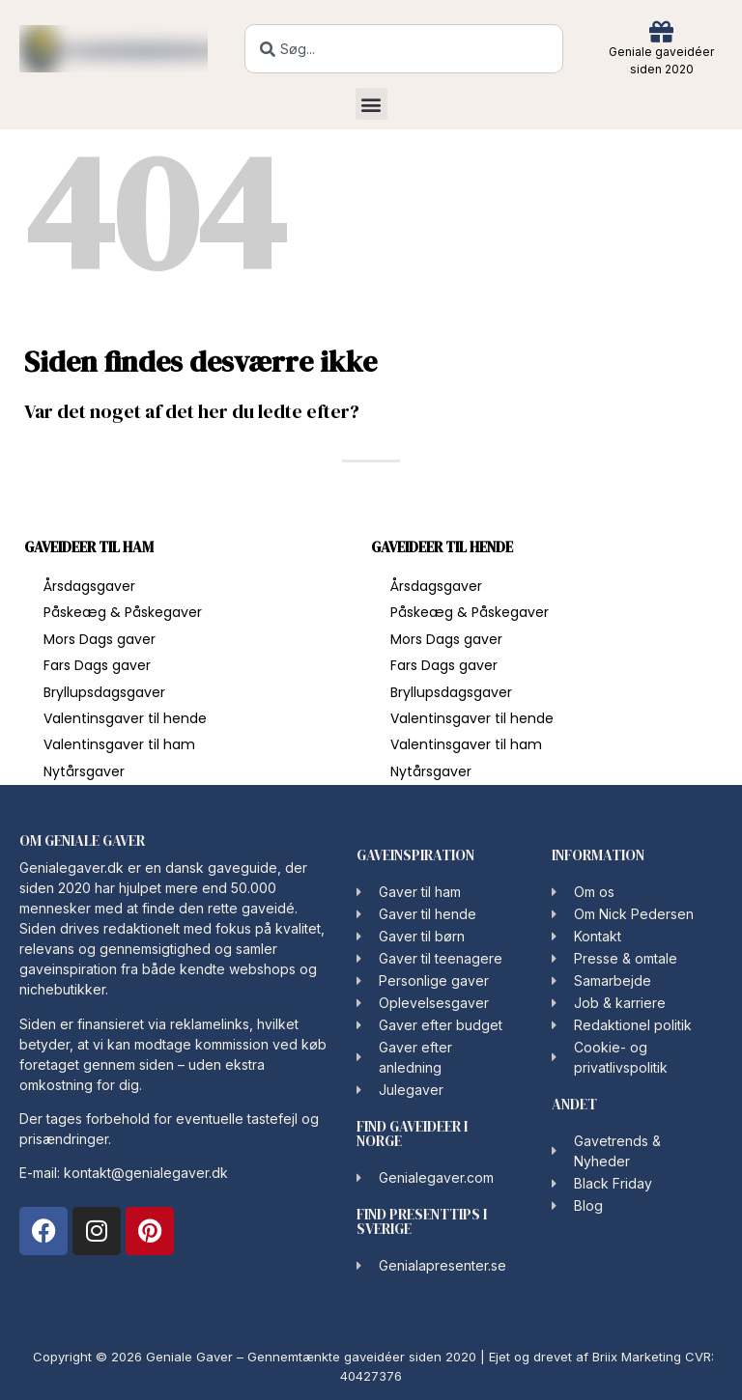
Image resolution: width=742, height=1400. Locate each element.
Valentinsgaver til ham (119, 744)
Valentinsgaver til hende (125, 718)
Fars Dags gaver (97, 665)
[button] (371, 104)
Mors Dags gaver (99, 639)
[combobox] (403, 48)
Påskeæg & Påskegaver (122, 612)
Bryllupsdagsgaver (104, 692)
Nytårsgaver (84, 771)
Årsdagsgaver (89, 586)
